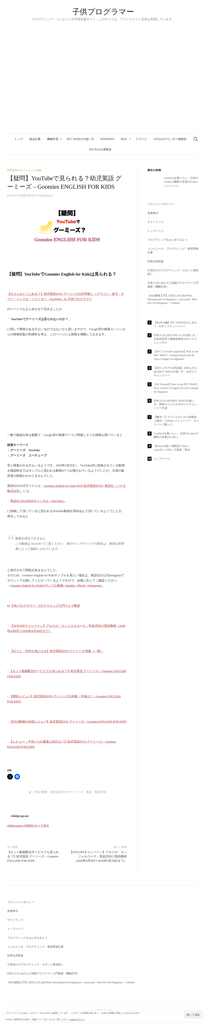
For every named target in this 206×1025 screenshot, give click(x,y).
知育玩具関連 (155, 261)
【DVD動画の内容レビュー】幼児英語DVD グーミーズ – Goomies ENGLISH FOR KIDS (68, 721)
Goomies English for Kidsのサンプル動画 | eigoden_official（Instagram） (57, 585)
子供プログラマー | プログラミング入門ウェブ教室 (45, 605)
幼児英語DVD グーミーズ (66, 792)
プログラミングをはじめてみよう (167, 239)
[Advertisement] (67, 387)
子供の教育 (40, 792)
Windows (107, 139)
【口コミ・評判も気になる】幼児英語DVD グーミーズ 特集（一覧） (56, 651)
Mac (124, 139)
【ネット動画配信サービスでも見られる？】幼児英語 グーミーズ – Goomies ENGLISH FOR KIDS (33, 856)
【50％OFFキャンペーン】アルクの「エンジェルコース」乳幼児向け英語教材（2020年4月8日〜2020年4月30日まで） (98, 856)
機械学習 (53, 139)
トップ (18, 139)
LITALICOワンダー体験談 (170, 139)
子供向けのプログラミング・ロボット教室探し (35, 964)
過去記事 (35, 139)
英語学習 (100, 792)
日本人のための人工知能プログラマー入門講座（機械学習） (43, 973)
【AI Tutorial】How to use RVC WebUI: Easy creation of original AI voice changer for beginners (176, 388)
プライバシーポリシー (160, 204)
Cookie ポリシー (77, 1019)
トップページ (155, 231)
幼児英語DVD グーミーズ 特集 (24, 170)
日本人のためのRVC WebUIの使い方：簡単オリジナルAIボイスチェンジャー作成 (175, 404)
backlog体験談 (100, 149)
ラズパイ (141, 139)
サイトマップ (155, 222)
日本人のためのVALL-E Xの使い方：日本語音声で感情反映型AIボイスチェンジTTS (176, 339)
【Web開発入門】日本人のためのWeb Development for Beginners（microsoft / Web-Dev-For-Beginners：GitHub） (172, 299)
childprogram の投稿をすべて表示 (28, 825)
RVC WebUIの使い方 (80, 139)
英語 (89, 792)
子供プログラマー (103, 12)
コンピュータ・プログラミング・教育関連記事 (35, 946)
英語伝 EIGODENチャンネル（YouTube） (38, 501)
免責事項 (152, 213)
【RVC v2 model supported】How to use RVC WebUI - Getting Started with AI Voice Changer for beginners (176, 355)
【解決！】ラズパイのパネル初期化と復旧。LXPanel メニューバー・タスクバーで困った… (176, 421)
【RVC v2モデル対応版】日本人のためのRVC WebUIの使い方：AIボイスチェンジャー (175, 371)
